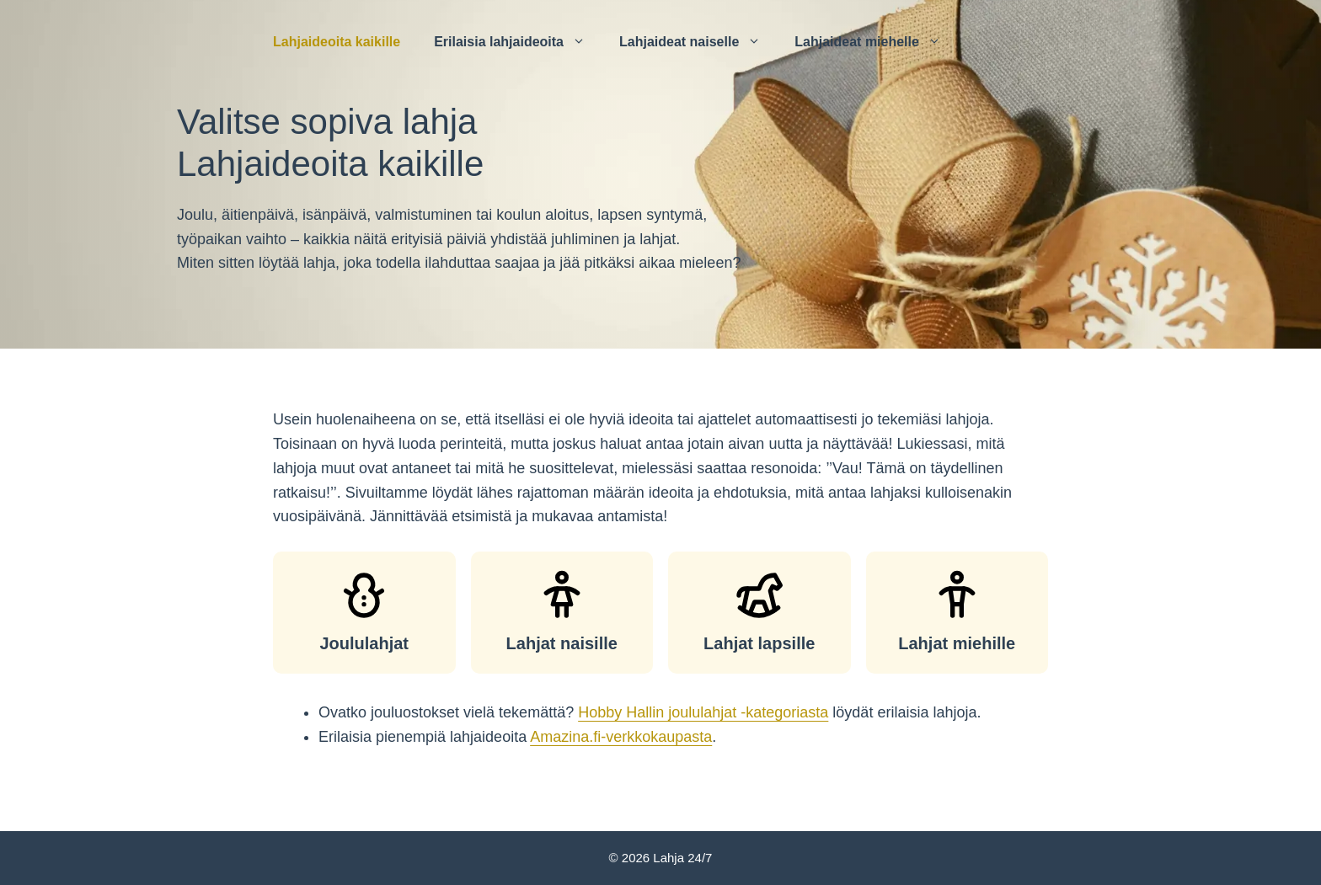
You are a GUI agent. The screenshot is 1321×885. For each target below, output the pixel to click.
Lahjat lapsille (759, 643)
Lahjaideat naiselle (698, 42)
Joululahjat (364, 643)
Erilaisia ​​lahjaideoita (518, 42)
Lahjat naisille (562, 643)
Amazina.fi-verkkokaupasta (621, 736)
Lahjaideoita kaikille (336, 42)
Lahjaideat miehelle (876, 42)
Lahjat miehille (956, 643)
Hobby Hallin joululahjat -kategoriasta (703, 712)
